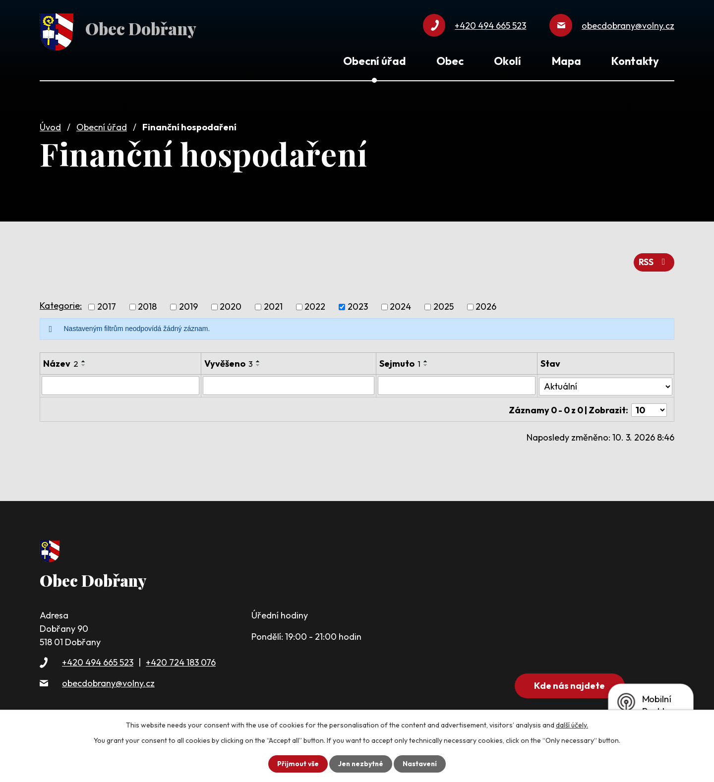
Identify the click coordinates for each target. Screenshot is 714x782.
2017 (106, 304)
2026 (486, 304)
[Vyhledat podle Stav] (605, 382)
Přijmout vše (297, 763)
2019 (188, 304)
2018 (147, 304)
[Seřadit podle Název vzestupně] (83, 359)
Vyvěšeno (228, 361)
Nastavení (420, 763)
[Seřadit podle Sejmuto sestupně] (426, 363)
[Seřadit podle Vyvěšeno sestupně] (258, 363)
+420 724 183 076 (181, 660)
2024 (400, 304)
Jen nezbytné (360, 763)
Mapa (566, 61)
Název (60, 361)
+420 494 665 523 (97, 660)
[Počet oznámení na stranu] (649, 405)
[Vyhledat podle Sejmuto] (457, 383)
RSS (653, 260)
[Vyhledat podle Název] (120, 383)
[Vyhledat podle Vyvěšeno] (289, 383)
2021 (273, 304)
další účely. (572, 725)
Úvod (50, 125)
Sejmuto (400, 361)
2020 (230, 304)
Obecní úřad (101, 125)
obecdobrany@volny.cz (108, 680)
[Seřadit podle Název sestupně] (83, 363)
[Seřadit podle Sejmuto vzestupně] (426, 359)
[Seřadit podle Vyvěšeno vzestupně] (258, 359)
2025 (443, 304)
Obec (450, 61)
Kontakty (635, 61)
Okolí (507, 61)
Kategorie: (61, 303)
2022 (314, 304)
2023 (358, 304)
